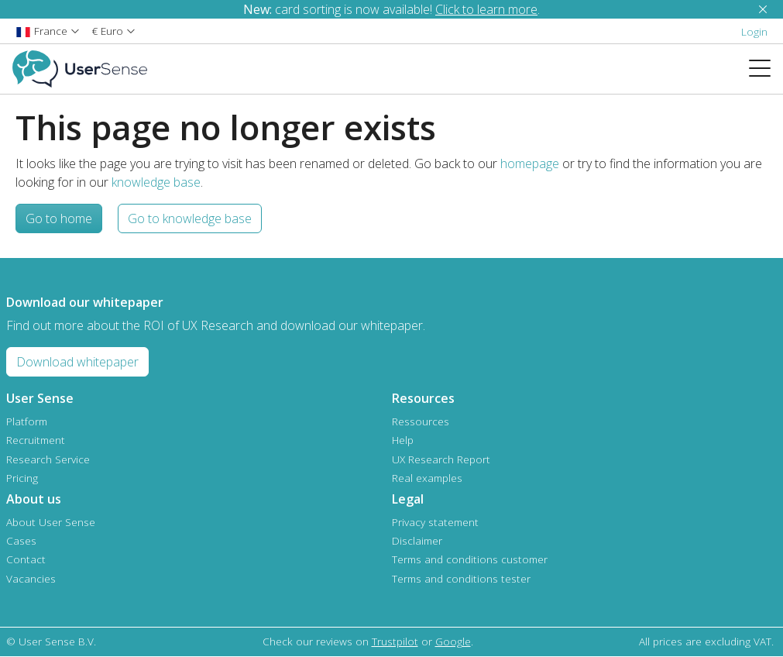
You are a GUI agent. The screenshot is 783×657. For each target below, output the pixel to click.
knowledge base (156, 182)
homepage (529, 163)
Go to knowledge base (190, 218)
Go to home (59, 218)
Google (453, 641)
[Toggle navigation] (766, 69)
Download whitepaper (77, 361)
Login (754, 31)
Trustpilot (395, 641)
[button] (47, 30)
